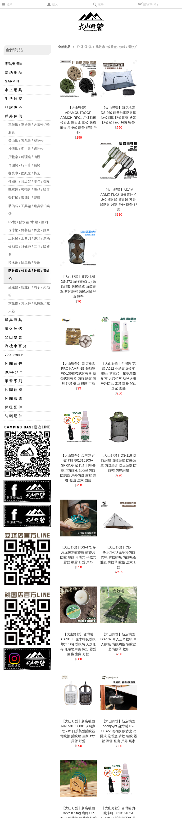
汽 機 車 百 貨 (16, 346)
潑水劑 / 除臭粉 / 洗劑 (24, 263)
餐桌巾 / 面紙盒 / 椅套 (24, 173)
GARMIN (12, 81)
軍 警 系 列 (13, 381)
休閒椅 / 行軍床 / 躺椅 (24, 165)
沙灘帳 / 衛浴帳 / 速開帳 (26, 148)
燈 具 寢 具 (13, 320)
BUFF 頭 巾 (14, 372)
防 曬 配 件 (13, 416)
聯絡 (14, 716)
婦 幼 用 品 (13, 72)
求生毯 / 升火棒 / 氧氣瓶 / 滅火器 (29, 307)
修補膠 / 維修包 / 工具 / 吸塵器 (29, 251)
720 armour (14, 355)
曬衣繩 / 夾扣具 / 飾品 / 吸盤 (29, 189)
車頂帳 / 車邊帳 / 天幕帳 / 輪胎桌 (29, 128)
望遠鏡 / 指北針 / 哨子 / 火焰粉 (29, 291)
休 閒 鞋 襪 (13, 390)
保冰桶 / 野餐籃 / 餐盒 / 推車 (29, 230)
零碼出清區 (14, 64)
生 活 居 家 (13, 99)
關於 (43, 707)
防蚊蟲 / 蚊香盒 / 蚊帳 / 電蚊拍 (29, 275)
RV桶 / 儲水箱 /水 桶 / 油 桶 (28, 222)
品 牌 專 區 (13, 107)
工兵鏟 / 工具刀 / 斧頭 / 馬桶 (29, 238)
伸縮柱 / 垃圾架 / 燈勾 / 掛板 (29, 181)
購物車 (150, 4)
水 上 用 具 (13, 90)
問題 (43, 697)
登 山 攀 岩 (13, 337)
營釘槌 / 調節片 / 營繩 (24, 198)
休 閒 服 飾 (13, 398)
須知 (14, 707)
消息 (14, 697)
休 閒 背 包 (13, 363)
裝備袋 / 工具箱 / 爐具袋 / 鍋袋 (29, 210)
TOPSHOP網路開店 (10, 816)
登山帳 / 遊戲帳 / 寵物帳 (26, 140)
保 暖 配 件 (13, 407)
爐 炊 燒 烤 (13, 328)
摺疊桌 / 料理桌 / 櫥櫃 (24, 157)
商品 (43, 688)
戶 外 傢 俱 (13, 116)
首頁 (14, 688)
